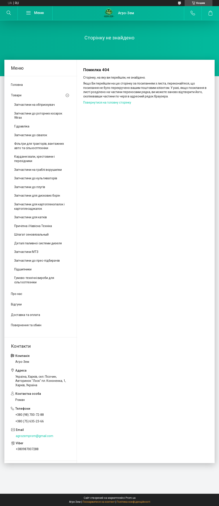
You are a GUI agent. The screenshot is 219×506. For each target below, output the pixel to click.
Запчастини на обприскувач (34, 104)
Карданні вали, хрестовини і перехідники (34, 159)
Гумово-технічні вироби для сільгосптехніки (34, 280)
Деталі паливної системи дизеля (38, 243)
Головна (17, 84)
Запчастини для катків (30, 217)
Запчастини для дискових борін (37, 195)
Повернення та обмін (26, 325)
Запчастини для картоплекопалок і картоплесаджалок (39, 206)
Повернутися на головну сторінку (107, 102)
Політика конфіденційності (133, 501)
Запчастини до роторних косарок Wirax (38, 116)
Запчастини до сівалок (30, 135)
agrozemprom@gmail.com (34, 436)
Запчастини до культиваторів (35, 178)
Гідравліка (21, 126)
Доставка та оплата (25, 315)
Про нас (16, 294)
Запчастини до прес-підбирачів (37, 260)
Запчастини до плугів (29, 187)
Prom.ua (130, 497)
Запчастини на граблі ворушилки (38, 169)
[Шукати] (9, 13)
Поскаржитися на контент (99, 501)
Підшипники (23, 269)
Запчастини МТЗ (26, 252)
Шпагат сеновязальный (31, 234)
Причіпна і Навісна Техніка (33, 226)
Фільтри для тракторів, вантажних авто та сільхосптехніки (39, 146)
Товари (16, 95)
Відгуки (16, 304)
